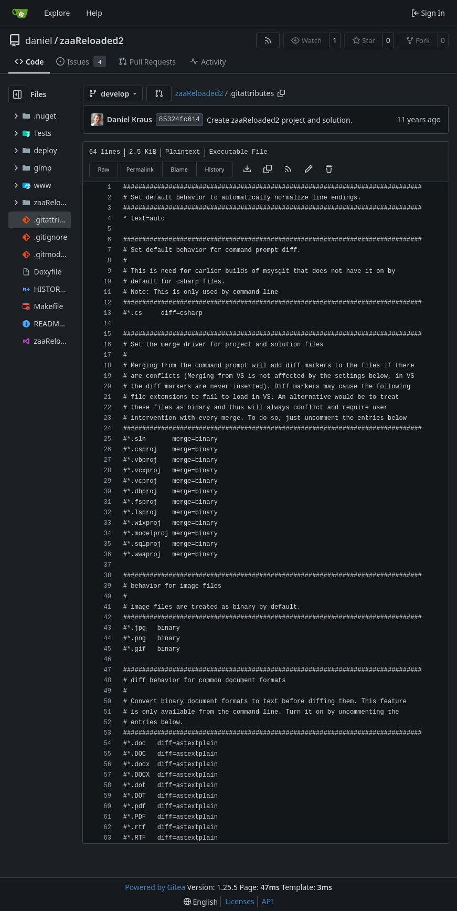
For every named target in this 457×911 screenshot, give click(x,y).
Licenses (239, 901)
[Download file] (247, 169)
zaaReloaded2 (92, 40)
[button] (159, 93)
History (214, 169)
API (267, 901)
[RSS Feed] (268, 40)
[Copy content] (267, 169)
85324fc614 (179, 119)
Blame (179, 169)
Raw (104, 169)
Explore (57, 13)
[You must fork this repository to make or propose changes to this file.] (308, 169)
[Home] (20, 13)
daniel (38, 40)
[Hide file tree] (17, 94)
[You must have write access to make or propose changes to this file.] (329, 169)
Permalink (140, 169)
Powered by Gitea (155, 887)
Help (94, 13)
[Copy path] (281, 93)
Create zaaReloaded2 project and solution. (280, 120)
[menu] (201, 902)
